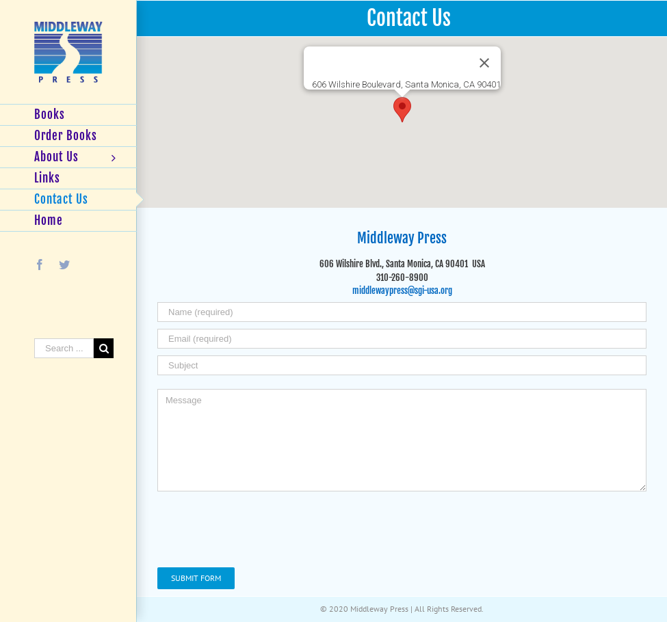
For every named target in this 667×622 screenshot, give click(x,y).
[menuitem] (68, 115)
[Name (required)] (401, 312)
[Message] (401, 440)
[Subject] (401, 365)
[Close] (484, 62)
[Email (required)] (401, 339)
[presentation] (261, 527)
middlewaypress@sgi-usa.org (402, 290)
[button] (402, 109)
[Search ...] (64, 348)
